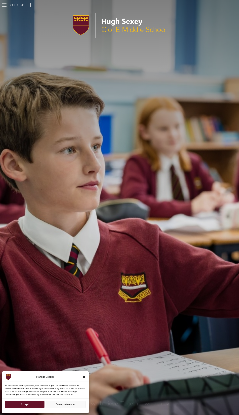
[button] (84, 377)
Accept (25, 404)
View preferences (66, 404)
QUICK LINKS (19, 5)
